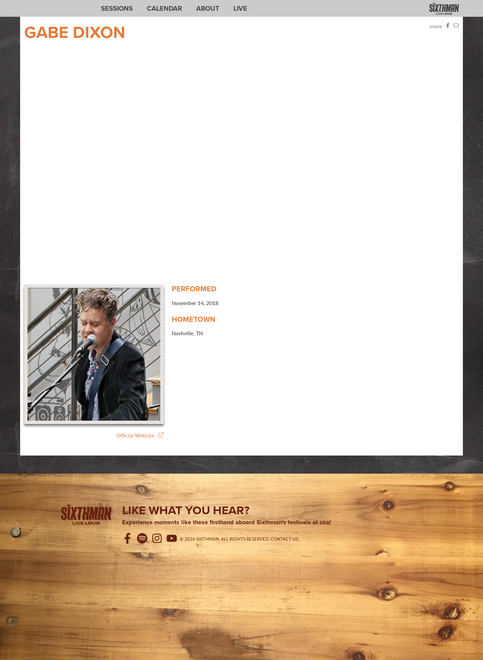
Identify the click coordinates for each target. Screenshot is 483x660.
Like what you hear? (186, 510)
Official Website (140, 435)
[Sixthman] (86, 515)
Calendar (164, 8)
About (207, 8)
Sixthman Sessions (40, 4)
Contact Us (284, 539)
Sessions (117, 8)
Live (240, 8)
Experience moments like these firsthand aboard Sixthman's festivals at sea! (226, 522)
